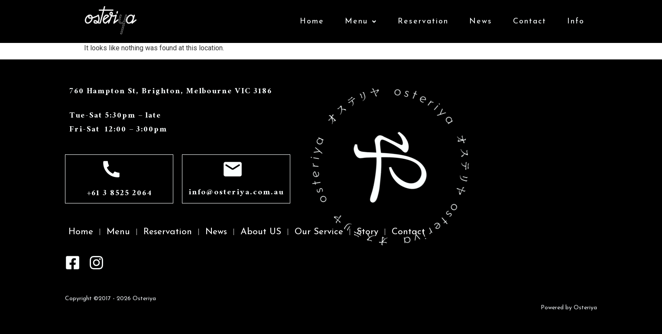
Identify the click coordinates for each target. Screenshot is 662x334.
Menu (361, 21)
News (480, 21)
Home (312, 21)
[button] (360, 21)
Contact (529, 21)
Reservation (423, 21)
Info (575, 21)
